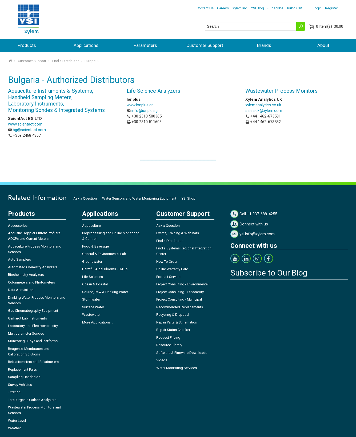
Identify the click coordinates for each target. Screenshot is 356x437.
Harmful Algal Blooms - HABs (104, 269)
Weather (14, 428)
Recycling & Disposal (172, 315)
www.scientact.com (25, 124)
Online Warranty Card (172, 269)
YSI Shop (188, 198)
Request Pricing (168, 337)
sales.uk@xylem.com (263, 110)
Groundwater (92, 262)
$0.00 (329, 26)
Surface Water (93, 307)
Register (331, 8)
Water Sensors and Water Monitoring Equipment (139, 198)
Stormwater (91, 299)
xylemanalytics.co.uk (263, 105)
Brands (264, 45)
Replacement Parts (22, 369)
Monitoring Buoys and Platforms (33, 341)
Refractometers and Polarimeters (33, 362)
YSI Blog (257, 8)
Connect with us (253, 224)
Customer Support (204, 45)
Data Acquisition (21, 290)
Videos (161, 360)
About (323, 45)
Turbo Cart (294, 8)
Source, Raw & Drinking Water (105, 292)
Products (27, 45)
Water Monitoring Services (176, 368)
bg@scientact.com (29, 129)
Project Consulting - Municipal (179, 299)
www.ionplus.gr (140, 105)
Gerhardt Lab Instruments (27, 318)
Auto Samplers (19, 259)
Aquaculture (91, 226)
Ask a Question (85, 198)
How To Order (166, 262)
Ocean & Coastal (95, 284)
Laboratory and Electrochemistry (33, 326)
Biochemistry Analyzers (26, 275)
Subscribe (275, 8)
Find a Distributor (65, 61)
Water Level (17, 421)
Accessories (17, 226)
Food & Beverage (95, 246)
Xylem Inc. (240, 8)
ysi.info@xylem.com (257, 234)
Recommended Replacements (179, 307)
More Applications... (97, 322)
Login (317, 8)
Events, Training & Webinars (177, 233)
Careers (223, 8)
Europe (90, 61)
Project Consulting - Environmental (182, 284)
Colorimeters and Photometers (31, 282)
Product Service (168, 277)
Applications (86, 45)
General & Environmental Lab (104, 254)
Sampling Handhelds (24, 377)
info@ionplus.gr (145, 110)
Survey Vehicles (20, 385)
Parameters (145, 45)
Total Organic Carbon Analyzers (32, 400)
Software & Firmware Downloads (181, 353)
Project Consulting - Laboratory (180, 292)
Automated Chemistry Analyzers (32, 267)
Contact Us (205, 8)
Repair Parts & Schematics (176, 322)
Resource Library (169, 345)
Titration (14, 392)
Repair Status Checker (173, 330)
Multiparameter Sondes (26, 333)
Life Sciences (92, 277)
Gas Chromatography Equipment (33, 311)
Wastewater (91, 315)
